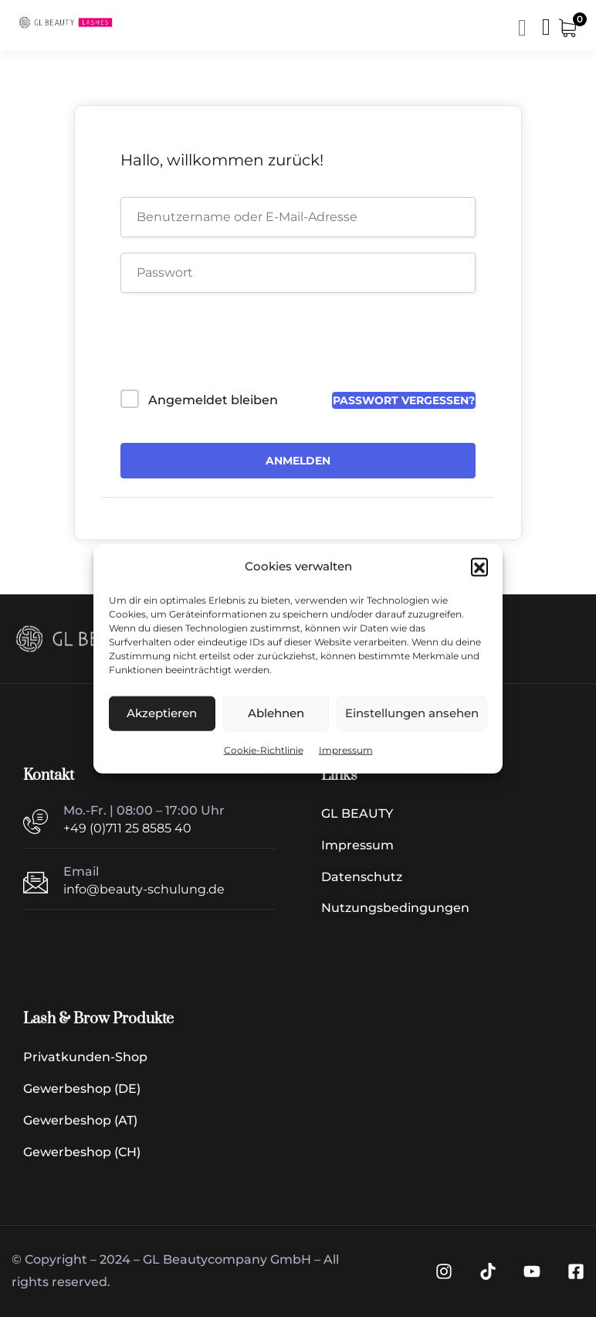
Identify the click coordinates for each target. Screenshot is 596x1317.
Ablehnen (276, 713)
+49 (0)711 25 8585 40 (127, 828)
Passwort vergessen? (404, 400)
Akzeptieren (162, 713)
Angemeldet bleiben (213, 400)
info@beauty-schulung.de (144, 889)
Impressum (346, 750)
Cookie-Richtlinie (263, 750)
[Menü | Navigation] (546, 30)
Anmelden (298, 461)
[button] (479, 566)
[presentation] (225, 344)
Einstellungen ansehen (412, 713)
